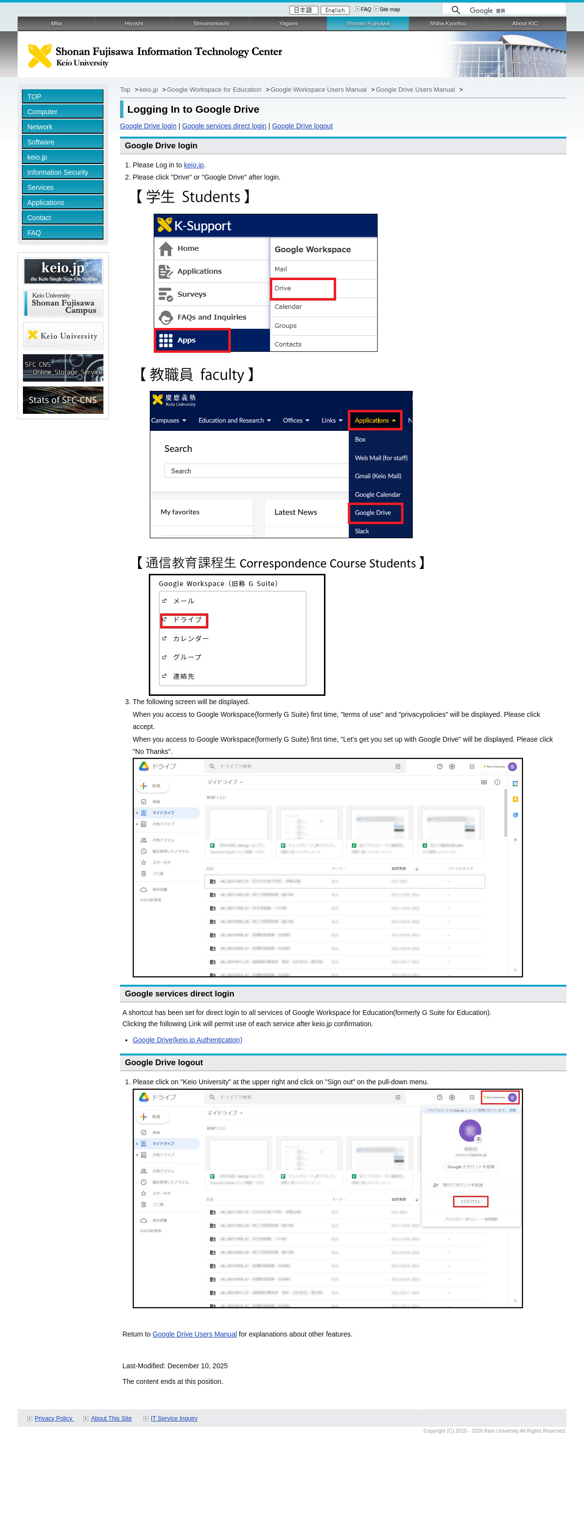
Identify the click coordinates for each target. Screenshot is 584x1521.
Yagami (288, 23)
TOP (34, 97)
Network (40, 127)
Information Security (57, 172)
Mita (56, 23)
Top (126, 89)
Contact (39, 218)
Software (41, 142)
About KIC (525, 23)
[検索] (515, 11)
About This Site (111, 1418)
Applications (45, 202)
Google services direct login (224, 126)
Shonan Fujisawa (367, 23)
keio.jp (37, 157)
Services (40, 187)
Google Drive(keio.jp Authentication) (187, 1040)
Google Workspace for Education (215, 89)
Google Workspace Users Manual (319, 89)
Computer (42, 112)
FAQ (366, 9)
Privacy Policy (54, 1418)
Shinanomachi (211, 23)
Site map (390, 9)
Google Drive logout (302, 126)
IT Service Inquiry (174, 1418)
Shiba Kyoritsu (447, 23)
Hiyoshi (133, 23)
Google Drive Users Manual (416, 89)
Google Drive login (148, 126)
